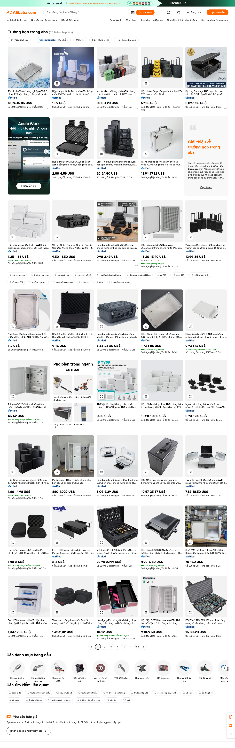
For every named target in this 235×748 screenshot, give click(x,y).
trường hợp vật (139, 693)
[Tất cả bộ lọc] (19, 40)
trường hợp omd (40, 275)
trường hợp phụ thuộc (109, 275)
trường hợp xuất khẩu (38, 693)
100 (137, 647)
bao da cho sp (17, 275)
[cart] (179, 13)
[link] (231, 717)
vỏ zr (99, 282)
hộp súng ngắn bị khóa (139, 275)
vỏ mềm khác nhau (119, 282)
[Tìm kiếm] (145, 12)
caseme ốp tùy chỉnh (165, 693)
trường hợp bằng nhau (88, 700)
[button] (133, 12)
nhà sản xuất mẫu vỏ (59, 700)
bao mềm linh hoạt (63, 282)
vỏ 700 (161, 275)
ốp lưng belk (206, 693)
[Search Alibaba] (87, 12)
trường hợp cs (34, 700)
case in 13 (15, 693)
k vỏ (126, 700)
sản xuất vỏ (62, 275)
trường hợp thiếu (87, 693)
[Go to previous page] (91, 647)
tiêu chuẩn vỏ (64, 693)
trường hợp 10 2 (38, 282)
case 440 (178, 275)
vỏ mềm (112, 700)
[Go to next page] (144, 647)
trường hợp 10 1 (199, 275)
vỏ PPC (84, 282)
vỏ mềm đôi (16, 282)
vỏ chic (187, 693)
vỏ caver (14, 700)
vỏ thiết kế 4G (83, 275)
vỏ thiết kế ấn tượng (114, 693)
